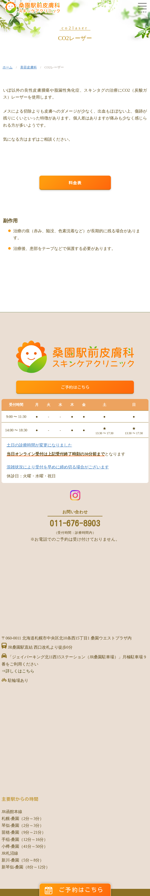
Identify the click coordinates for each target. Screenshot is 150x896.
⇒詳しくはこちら (18, 671)
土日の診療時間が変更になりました (39, 445)
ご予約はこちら (75, 387)
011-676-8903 (75, 523)
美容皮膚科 (28, 67)
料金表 (75, 183)
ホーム (8, 67)
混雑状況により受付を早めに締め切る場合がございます (58, 467)
